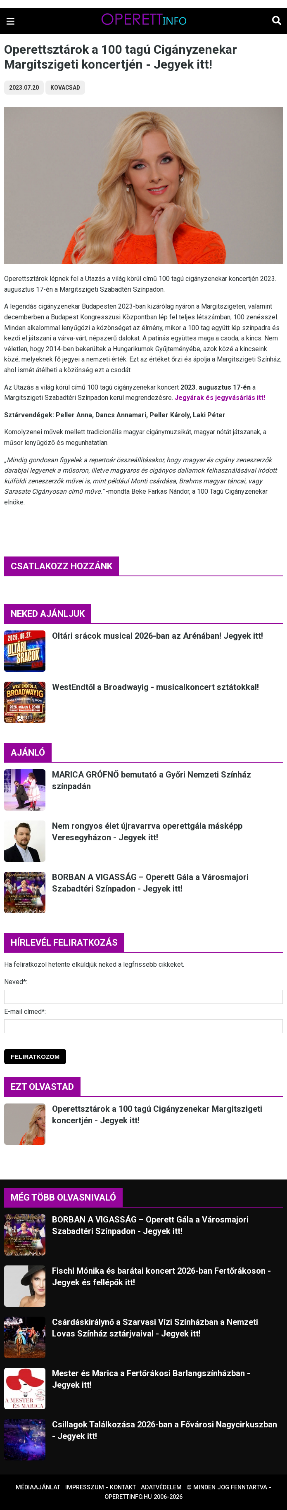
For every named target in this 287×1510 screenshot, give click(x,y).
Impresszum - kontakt (100, 1487)
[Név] (143, 997)
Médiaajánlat (38, 1487)
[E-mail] (143, 1026)
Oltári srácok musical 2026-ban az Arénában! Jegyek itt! (157, 636)
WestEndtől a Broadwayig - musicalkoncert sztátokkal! (155, 687)
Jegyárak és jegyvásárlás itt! (220, 398)
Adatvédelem (161, 1487)
